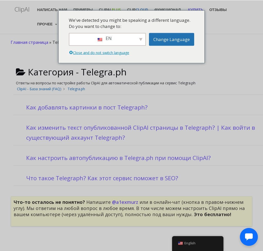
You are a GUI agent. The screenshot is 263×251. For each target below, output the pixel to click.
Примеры (83, 10)
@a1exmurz (125, 202)
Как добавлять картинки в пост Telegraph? (87, 107)
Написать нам (52, 10)
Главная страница (29, 42)
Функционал (167, 10)
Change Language (171, 39)
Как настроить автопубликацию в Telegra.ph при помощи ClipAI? (118, 158)
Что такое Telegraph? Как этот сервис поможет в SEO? (102, 178)
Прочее (45, 24)
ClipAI (110, 9)
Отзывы (218, 10)
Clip (137, 9)
